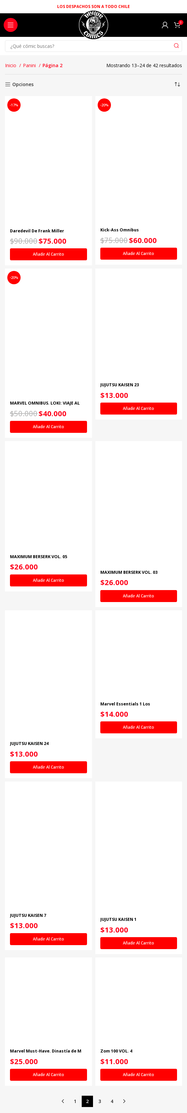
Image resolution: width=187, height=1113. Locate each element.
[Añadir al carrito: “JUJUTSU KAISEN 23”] (138, 409)
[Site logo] (93, 27)
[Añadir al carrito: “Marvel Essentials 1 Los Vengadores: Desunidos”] (138, 727)
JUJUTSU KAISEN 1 (118, 919)
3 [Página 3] (99, 1101)
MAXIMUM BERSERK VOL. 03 (128, 572)
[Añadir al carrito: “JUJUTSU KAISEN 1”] (138, 943)
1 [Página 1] (75, 1101)
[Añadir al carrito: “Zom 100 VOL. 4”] (138, 1075)
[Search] (93, 46)
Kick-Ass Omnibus (119, 230)
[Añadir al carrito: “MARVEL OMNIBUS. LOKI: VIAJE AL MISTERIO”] (48, 427)
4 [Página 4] (112, 1101)
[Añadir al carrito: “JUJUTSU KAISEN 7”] (48, 939)
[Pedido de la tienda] (177, 84)
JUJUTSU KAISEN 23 (119, 385)
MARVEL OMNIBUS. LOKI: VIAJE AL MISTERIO (45, 405)
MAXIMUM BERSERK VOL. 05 (38, 556)
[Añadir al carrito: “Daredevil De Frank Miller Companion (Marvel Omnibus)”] (48, 254)
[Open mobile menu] (11, 25)
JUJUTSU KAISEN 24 (29, 743)
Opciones (23, 84)
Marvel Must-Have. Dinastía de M (45, 1051)
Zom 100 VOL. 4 (116, 1051)
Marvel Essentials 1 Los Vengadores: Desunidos (125, 706)
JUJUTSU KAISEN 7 (28, 915)
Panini (30, 65)
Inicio (11, 65)
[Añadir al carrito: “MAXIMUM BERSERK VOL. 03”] (138, 596)
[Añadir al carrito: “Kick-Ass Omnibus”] (138, 254)
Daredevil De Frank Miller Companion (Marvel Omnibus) (41, 233)
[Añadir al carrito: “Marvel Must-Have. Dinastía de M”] (48, 1075)
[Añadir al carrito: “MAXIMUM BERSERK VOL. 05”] (48, 580)
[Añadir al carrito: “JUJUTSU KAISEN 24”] (48, 767)
